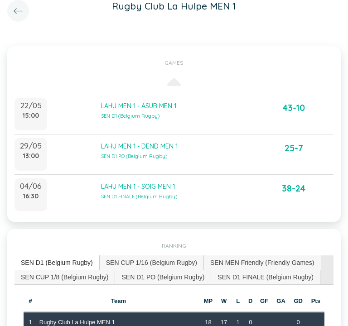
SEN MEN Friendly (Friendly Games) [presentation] (262, 262)
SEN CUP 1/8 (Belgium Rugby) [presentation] (64, 277)
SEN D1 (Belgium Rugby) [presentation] (57, 262)
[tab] (57, 262)
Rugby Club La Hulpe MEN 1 (77, 322)
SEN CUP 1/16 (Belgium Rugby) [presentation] (151, 262)
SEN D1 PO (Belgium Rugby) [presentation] (162, 277)
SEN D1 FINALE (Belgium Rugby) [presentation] (266, 277)
